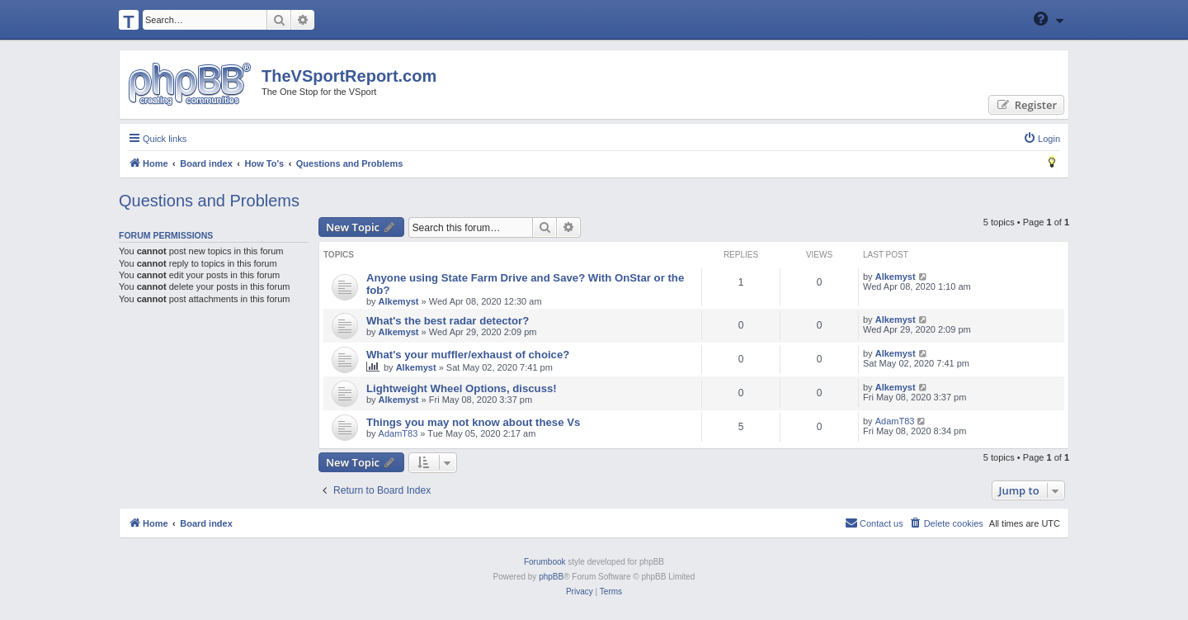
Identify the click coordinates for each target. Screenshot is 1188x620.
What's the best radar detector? (447, 321)
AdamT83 (398, 433)
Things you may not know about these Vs (473, 422)
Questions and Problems (209, 201)
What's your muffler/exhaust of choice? (467, 354)
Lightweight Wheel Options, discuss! (461, 388)
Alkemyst (399, 301)
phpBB (551, 576)
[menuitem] (1041, 139)
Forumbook (545, 561)
